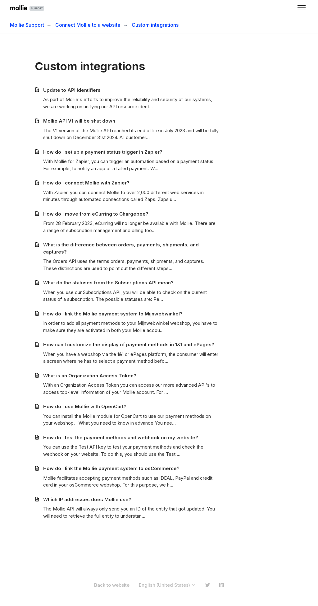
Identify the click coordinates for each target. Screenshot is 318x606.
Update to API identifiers (72, 90)
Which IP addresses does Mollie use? (87, 499)
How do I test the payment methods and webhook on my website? (120, 438)
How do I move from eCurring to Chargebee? (95, 214)
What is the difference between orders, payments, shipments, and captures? (121, 248)
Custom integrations (155, 25)
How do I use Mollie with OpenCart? (84, 406)
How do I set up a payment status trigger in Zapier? (102, 152)
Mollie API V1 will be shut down (79, 121)
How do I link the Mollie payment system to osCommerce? (111, 468)
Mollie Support (27, 25)
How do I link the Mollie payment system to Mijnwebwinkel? (113, 314)
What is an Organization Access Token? (89, 376)
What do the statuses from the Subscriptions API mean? (108, 283)
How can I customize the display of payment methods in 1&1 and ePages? (128, 344)
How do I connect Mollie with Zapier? (86, 183)
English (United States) (167, 585)
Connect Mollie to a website (87, 25)
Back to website (111, 585)
